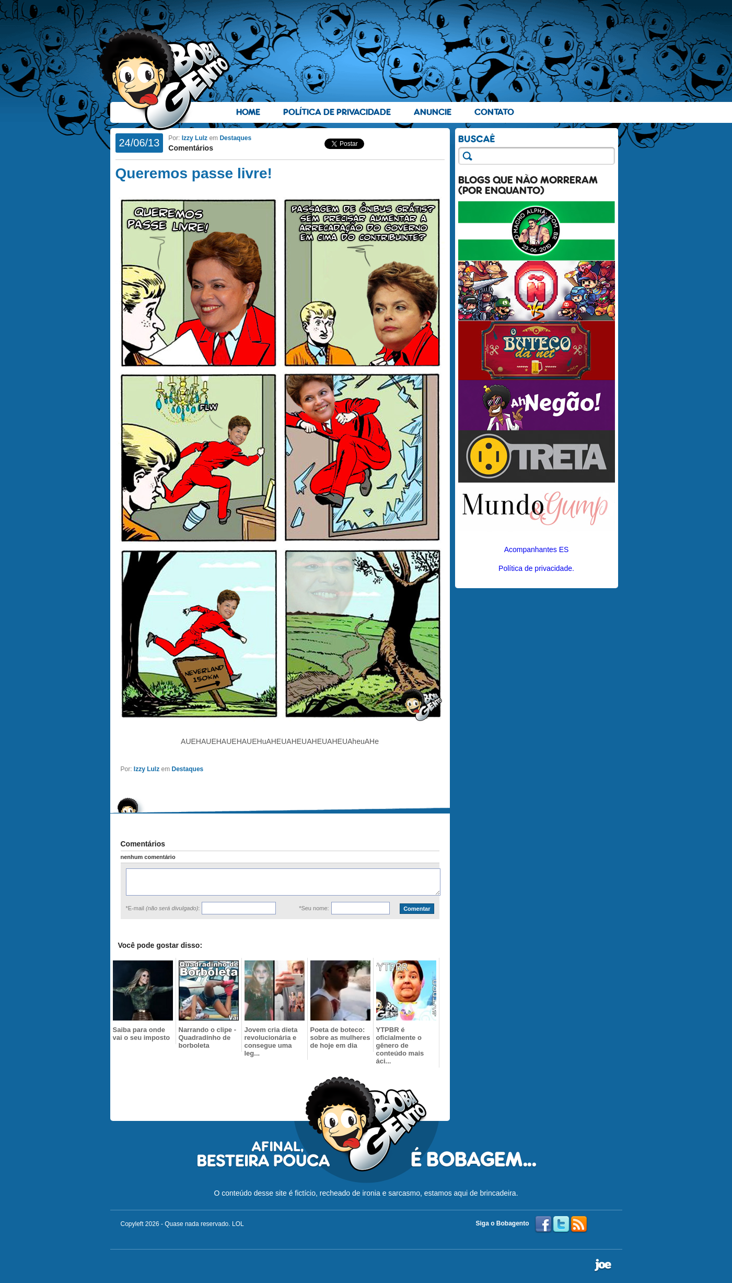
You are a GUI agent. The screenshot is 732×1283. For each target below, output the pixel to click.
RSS (579, 1224)
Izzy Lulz (194, 138)
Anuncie (432, 112)
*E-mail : (163, 908)
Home (248, 112)
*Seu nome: (314, 908)
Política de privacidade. (536, 568)
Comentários (190, 148)
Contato (494, 112)
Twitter (561, 1224)
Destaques (235, 138)
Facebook (543, 1224)
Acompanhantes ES (536, 549)
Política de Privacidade (337, 112)
